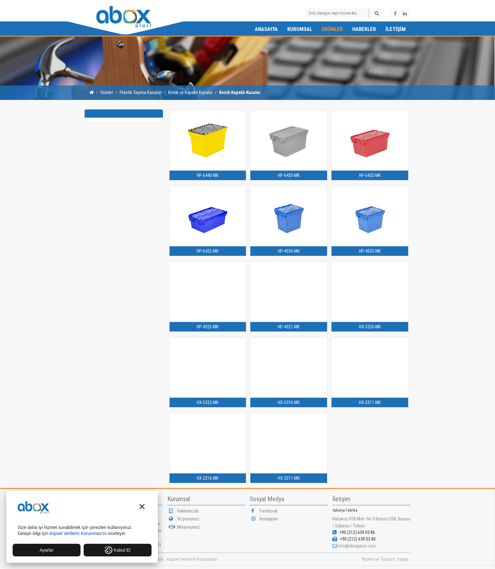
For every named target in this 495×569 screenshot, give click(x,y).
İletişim (395, 29)
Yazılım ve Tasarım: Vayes (384, 559)
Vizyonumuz (184, 519)
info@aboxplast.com (357, 545)
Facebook (264, 511)
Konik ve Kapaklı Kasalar (190, 92)
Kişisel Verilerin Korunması (192, 559)
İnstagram (264, 519)
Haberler (364, 29)
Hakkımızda (184, 511)
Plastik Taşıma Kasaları (141, 92)
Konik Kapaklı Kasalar (240, 92)
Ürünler (332, 29)
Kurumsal (299, 29)
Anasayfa (266, 29)
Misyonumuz (184, 527)
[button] (142, 507)
